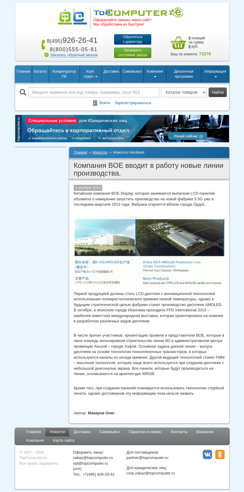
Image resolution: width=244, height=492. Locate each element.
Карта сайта (63, 440)
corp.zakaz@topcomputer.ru (151, 473)
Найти (218, 92)
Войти (105, 103)
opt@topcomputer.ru (90, 463)
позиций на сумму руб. (197, 42)
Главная (23, 71)
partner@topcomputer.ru (148, 457)
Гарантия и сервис (145, 431)
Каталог (40, 71)
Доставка (111, 71)
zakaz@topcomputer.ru (93, 457)
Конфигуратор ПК (64, 74)
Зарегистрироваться (132, 103)
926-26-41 (71, 40)
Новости (57, 431)
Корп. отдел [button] (90, 74)
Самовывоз (132, 71)
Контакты (179, 431)
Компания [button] (155, 73)
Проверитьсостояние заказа (132, 52)
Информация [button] (215, 73)
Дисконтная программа (183, 74)
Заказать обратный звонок (74, 55)
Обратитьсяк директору (133, 39)
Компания (35, 440)
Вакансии (204, 431)
